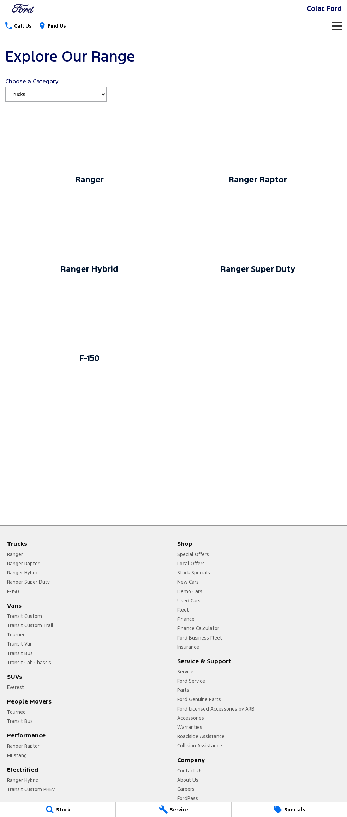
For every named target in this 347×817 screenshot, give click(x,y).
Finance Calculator (198, 628)
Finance (186, 619)
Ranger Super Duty (28, 582)
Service (185, 672)
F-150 (13, 591)
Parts (183, 690)
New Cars (188, 582)
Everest (15, 687)
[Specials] (289, 809)
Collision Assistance (199, 745)
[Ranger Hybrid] (89, 235)
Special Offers (193, 554)
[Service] (173, 809)
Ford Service (191, 681)
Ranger (15, 554)
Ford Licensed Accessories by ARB (216, 709)
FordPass (187, 798)
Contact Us (190, 771)
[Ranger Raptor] (258, 146)
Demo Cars (189, 591)
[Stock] (57, 809)
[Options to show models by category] (56, 94)
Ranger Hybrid (23, 573)
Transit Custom (24, 616)
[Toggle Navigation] (337, 26)
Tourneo (16, 634)
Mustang (17, 755)
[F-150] (89, 324)
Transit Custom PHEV (31, 789)
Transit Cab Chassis (29, 662)
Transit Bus (20, 653)
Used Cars (189, 600)
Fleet (183, 610)
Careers (186, 789)
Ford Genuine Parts (199, 699)
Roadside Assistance (201, 736)
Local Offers (191, 563)
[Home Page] (23, 8)
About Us (187, 780)
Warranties (189, 727)
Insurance (188, 647)
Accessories (190, 718)
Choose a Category (56, 89)
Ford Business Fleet (199, 638)
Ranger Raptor (23, 563)
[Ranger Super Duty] (258, 235)
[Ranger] (89, 146)
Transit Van (20, 644)
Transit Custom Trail (30, 625)
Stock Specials (193, 573)
